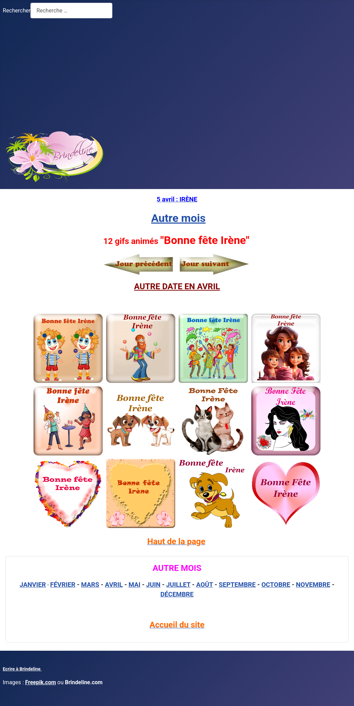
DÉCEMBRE (177, 594)
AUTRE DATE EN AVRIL (177, 286)
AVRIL (114, 585)
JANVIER (33, 585)
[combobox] (71, 10)
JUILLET (178, 585)
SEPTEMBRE (237, 585)
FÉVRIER (62, 585)
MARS (90, 585)
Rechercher (16, 10)
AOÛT (204, 585)
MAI (135, 585)
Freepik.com (40, 682)
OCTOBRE (275, 585)
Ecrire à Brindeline (22, 668)
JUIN (153, 585)
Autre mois (178, 218)
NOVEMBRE (313, 585)
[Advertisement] (177, 73)
